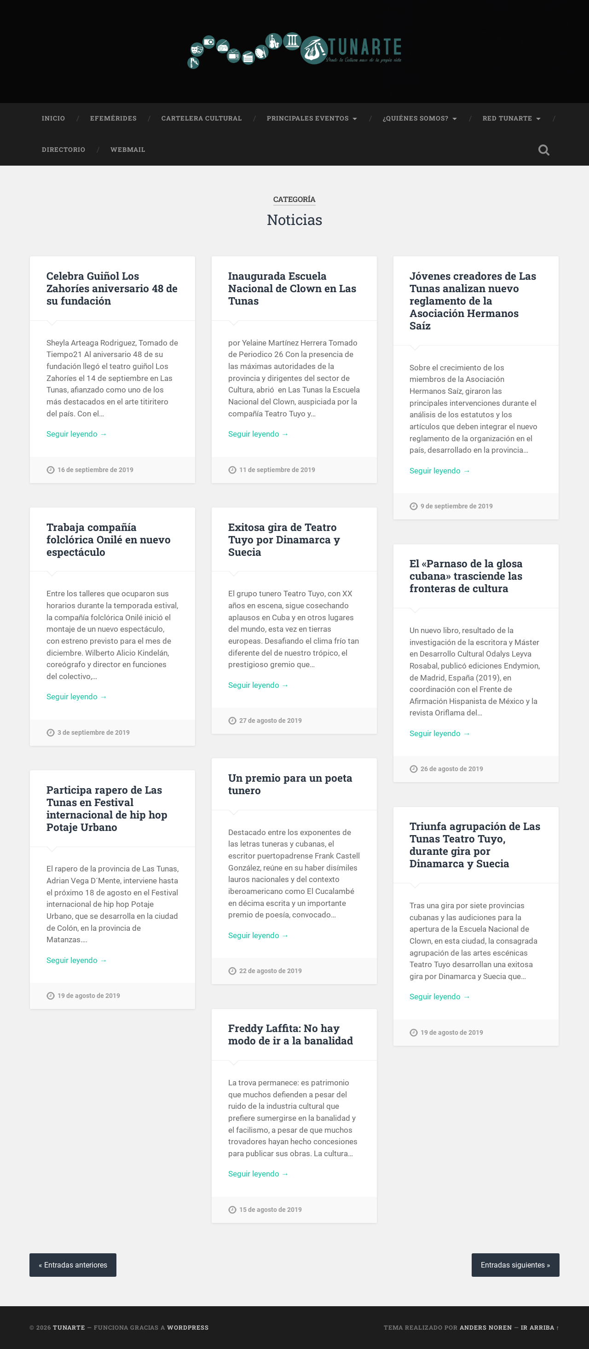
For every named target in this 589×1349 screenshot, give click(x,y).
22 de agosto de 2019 (270, 971)
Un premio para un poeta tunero (290, 784)
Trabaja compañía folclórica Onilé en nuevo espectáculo (108, 539)
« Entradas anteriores (73, 1265)
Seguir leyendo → (76, 433)
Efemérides (113, 118)
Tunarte (69, 1327)
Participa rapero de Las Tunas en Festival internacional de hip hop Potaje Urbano (106, 808)
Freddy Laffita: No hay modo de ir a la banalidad (290, 1034)
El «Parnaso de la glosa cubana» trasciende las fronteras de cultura (466, 575)
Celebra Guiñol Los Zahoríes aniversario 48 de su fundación (112, 288)
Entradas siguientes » (515, 1265)
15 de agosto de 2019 (270, 1210)
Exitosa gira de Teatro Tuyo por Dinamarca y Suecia (284, 539)
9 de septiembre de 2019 (457, 506)
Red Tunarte (507, 118)
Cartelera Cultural (202, 118)
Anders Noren (486, 1327)
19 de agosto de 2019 (89, 996)
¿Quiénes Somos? (416, 118)
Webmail (127, 149)
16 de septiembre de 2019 (95, 470)
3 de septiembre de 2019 (94, 733)
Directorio (64, 149)
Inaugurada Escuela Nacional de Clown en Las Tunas (292, 288)
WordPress (188, 1327)
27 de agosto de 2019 (270, 721)
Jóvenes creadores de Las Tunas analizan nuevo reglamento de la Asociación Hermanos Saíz (473, 300)
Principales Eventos (308, 118)
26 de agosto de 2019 (452, 769)
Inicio (53, 118)
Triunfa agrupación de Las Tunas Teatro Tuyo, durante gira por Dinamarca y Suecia (475, 844)
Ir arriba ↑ (540, 1327)
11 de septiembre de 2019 (277, 470)
